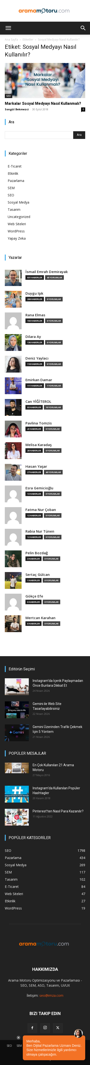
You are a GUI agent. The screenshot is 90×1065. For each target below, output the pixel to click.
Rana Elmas (35, 315)
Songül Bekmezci (17, 109)
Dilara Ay (33, 336)
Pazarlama (16, 180)
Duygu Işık (34, 293)
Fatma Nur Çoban (40, 509)
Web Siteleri (17, 224)
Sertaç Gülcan (37, 574)
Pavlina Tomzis (38, 423)
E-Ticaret (15, 166)
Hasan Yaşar (36, 466)
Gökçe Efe (34, 596)
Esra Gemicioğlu (39, 488)
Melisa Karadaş (38, 444)
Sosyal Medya (18, 202)
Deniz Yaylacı (36, 358)
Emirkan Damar (38, 380)
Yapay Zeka (17, 238)
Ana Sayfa (11, 39)
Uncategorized (19, 216)
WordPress (16, 231)
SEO (8, 96)
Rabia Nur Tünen (39, 531)
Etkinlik (13, 173)
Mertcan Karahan (40, 618)
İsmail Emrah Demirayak (46, 271)
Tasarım (14, 209)
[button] (8, 28)
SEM (11, 188)
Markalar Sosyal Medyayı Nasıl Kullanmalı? (43, 103)
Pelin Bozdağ (36, 553)
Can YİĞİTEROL (38, 401)
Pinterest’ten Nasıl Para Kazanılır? (58, 811)
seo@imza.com (51, 995)
